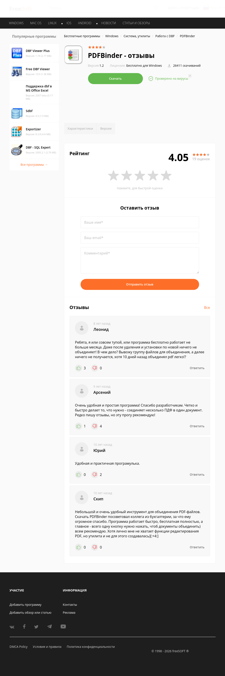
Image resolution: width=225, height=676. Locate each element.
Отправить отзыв (139, 284)
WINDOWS (16, 23)
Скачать (115, 78)
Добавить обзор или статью (31, 612)
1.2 (96, 65)
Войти (172, 8)
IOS (69, 23)
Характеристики (80, 128)
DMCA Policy (19, 647)
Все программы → (34, 164)
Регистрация (189, 8)
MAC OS (35, 23)
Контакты (70, 604)
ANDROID (84, 23)
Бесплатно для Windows (144, 65)
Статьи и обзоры (136, 23)
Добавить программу (25, 604)
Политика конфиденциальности (91, 647)
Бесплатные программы (82, 36)
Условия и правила (47, 647)
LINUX (52, 23)
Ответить (197, 368)
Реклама (69, 612)
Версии (106, 128)
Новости (108, 23)
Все (207, 307)
